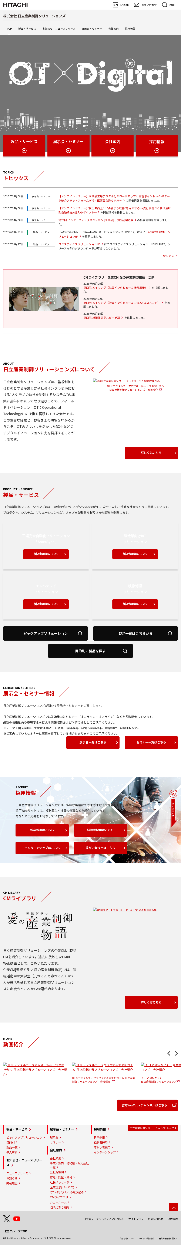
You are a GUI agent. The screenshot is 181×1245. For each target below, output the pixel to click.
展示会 (54, 1137)
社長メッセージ (59, 1182)
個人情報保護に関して (168, 1238)
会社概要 (55, 1158)
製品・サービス (16, 1129)
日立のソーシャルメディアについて (104, 1219)
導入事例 (11, 1152)
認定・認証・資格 (61, 1177)
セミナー (55, 1142)
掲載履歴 (11, 1183)
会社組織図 (57, 1172)
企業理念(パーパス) (62, 1187)
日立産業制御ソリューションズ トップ (152, 1128)
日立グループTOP (15, 1231)
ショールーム (58, 1202)
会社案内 (56, 1150)
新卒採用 (99, 1137)
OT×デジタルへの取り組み (67, 1192)
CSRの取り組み (60, 1207)
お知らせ (11, 1178)
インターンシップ (105, 1152)
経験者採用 (101, 1142)
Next (176, 1053)
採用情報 (100, 1129)
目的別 (10, 1142)
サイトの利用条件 (146, 1238)
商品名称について (127, 1238)
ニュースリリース (17, 1173)
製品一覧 (11, 1147)
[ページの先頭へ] (173, 1207)
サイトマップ (136, 1219)
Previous (168, 1053)
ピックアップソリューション (24, 1137)
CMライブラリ (59, 1197)
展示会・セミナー (62, 1129)
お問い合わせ (155, 1219)
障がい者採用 (102, 1147)
